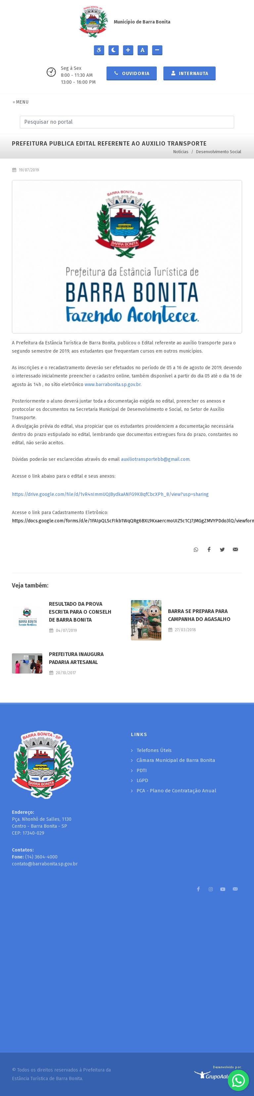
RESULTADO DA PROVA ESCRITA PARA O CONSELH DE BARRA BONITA (80, 612)
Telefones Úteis (154, 750)
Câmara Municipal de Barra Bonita (176, 760)
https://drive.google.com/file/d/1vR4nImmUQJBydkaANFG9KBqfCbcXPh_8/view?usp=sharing (110, 494)
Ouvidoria (131, 73)
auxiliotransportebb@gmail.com (155, 459)
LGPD (142, 780)
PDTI (142, 770)
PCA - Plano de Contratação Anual (176, 791)
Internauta (189, 73)
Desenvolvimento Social (218, 151)
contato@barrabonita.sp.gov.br (45, 864)
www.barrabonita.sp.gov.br (113, 384)
